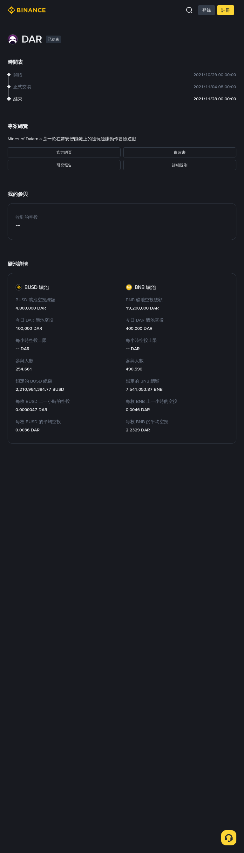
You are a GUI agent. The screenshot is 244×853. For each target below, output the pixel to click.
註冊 (225, 10)
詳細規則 (179, 165)
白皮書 (180, 152)
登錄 (206, 10)
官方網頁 (64, 152)
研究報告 (64, 165)
